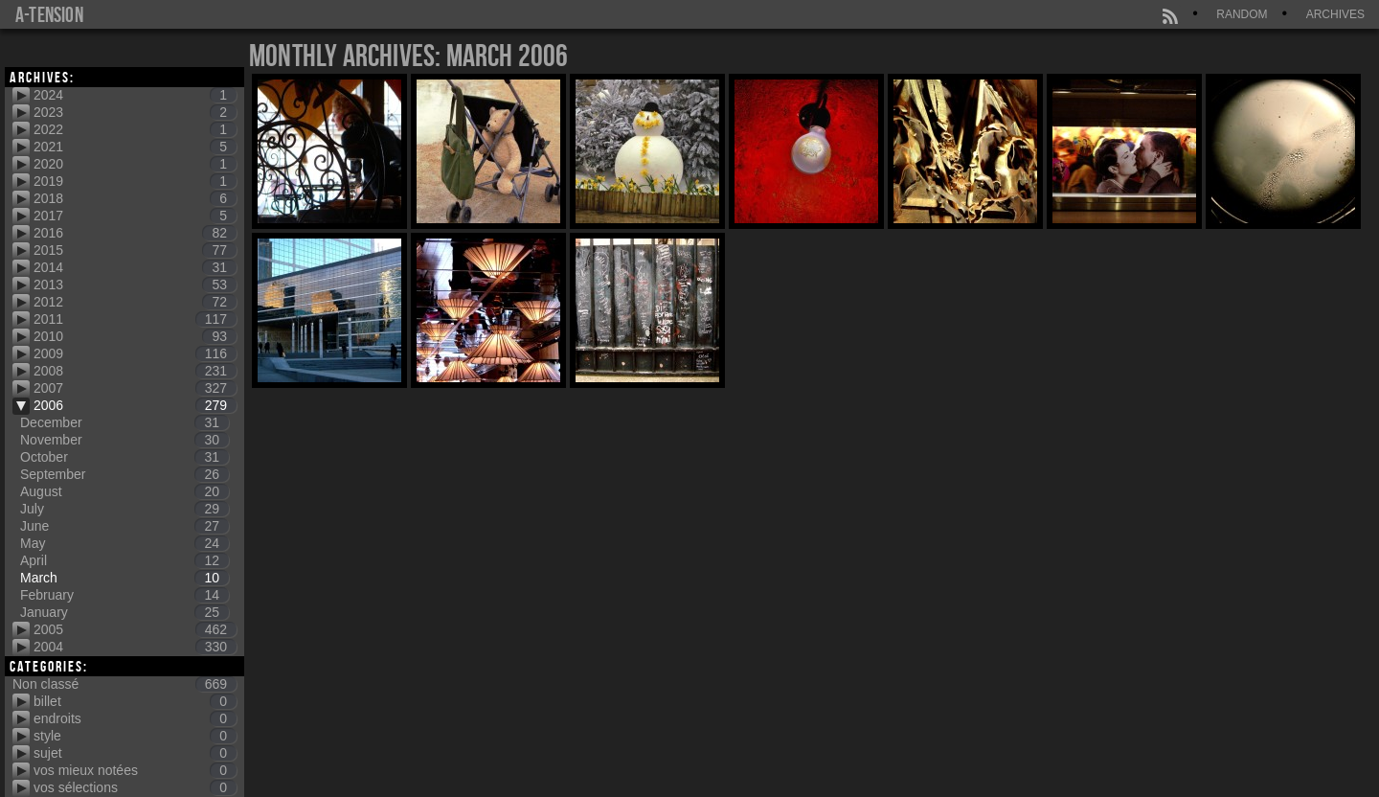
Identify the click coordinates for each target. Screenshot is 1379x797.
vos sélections (135, 787)
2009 (135, 353)
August (124, 491)
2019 (135, 181)
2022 (135, 129)
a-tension (49, 14)
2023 (135, 112)
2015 (135, 250)
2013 (135, 284)
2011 (135, 319)
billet (135, 701)
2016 (135, 232)
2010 (135, 336)
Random (1241, 14)
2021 (135, 146)
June (124, 526)
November (124, 439)
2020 (135, 163)
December (124, 422)
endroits (135, 718)
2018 (135, 198)
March (124, 577)
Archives (1335, 14)
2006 (135, 405)
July (124, 508)
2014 (135, 267)
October (124, 457)
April (124, 560)
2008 (135, 370)
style (135, 735)
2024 (135, 94)
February (124, 595)
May (124, 543)
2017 (135, 215)
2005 (135, 629)
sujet (135, 753)
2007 (135, 388)
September (124, 474)
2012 (135, 301)
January (124, 612)
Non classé (124, 684)
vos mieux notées (135, 770)
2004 (135, 646)
